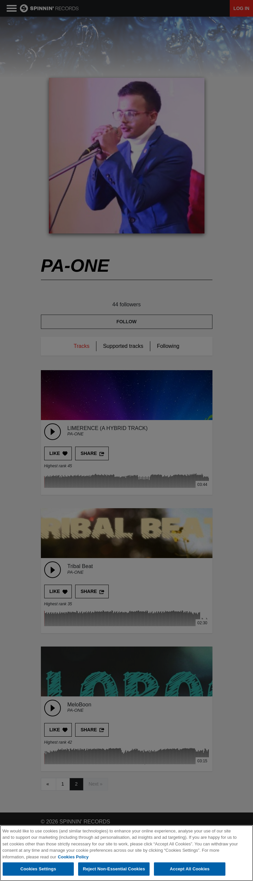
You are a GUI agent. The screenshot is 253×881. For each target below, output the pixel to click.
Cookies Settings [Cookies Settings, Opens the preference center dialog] (38, 869)
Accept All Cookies (190, 869)
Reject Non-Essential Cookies (114, 869)
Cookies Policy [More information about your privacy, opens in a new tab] (73, 856)
